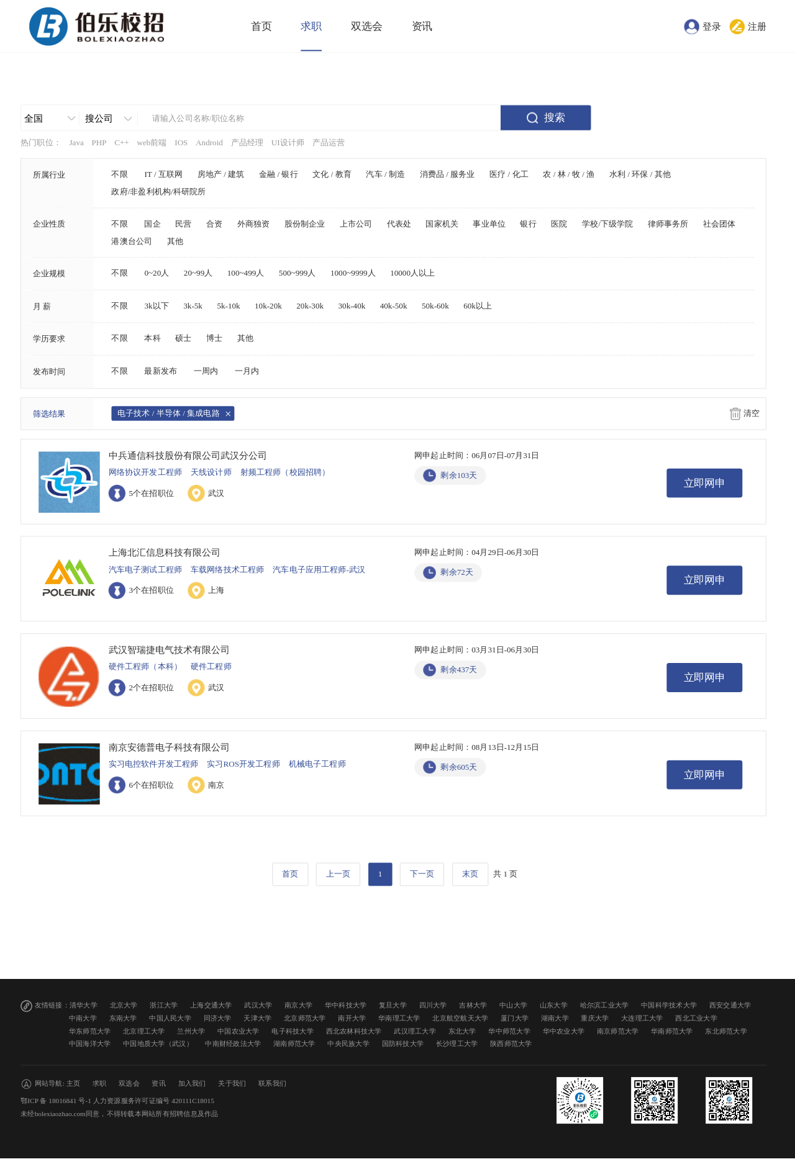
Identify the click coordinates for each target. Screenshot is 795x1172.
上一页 (338, 874)
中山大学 (513, 1005)
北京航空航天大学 (460, 1018)
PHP (98, 142)
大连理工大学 (642, 1018)
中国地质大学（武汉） (158, 1044)
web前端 (151, 142)
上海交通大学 (211, 1005)
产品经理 (247, 142)
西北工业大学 (696, 1018)
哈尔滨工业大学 (604, 1005)
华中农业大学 (564, 1031)
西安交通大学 (730, 1005)
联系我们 (272, 1084)
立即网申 (705, 483)
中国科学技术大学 (669, 1005)
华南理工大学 (399, 1018)
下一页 (422, 874)
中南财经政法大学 (233, 1044)
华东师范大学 (90, 1031)
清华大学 (84, 1005)
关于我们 (232, 1084)
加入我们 (192, 1084)
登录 (711, 26)
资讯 (422, 26)
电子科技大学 (292, 1031)
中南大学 (83, 1018)
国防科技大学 (403, 1044)
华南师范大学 (672, 1031)
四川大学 (433, 1005)
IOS (181, 142)
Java (76, 142)
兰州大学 (191, 1031)
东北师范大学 (726, 1031)
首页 (261, 26)
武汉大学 (258, 1005)
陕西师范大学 (511, 1044)
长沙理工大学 (457, 1044)
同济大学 (218, 1018)
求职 (311, 26)
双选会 (367, 26)
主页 (73, 1084)
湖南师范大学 (294, 1044)
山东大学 (554, 1005)
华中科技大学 (346, 1005)
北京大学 (124, 1005)
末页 (470, 874)
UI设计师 (287, 142)
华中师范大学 (509, 1031)
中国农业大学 (238, 1031)
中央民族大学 (348, 1044)
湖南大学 (555, 1018)
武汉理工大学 (415, 1031)
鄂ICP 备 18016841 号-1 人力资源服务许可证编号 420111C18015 (117, 1101)
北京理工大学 (144, 1031)
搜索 (554, 118)
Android (209, 142)
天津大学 (257, 1018)
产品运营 (328, 142)
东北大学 (462, 1031)
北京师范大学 (305, 1018)
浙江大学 (164, 1005)
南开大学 (352, 1018)
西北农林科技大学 (354, 1031)
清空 (751, 413)
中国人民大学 (170, 1018)
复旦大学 (393, 1005)
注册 (757, 26)
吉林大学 (473, 1005)
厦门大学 (515, 1018)
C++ (121, 142)
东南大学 (123, 1018)
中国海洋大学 (90, 1044)
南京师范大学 (618, 1031)
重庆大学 (595, 1018)
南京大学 (298, 1005)
